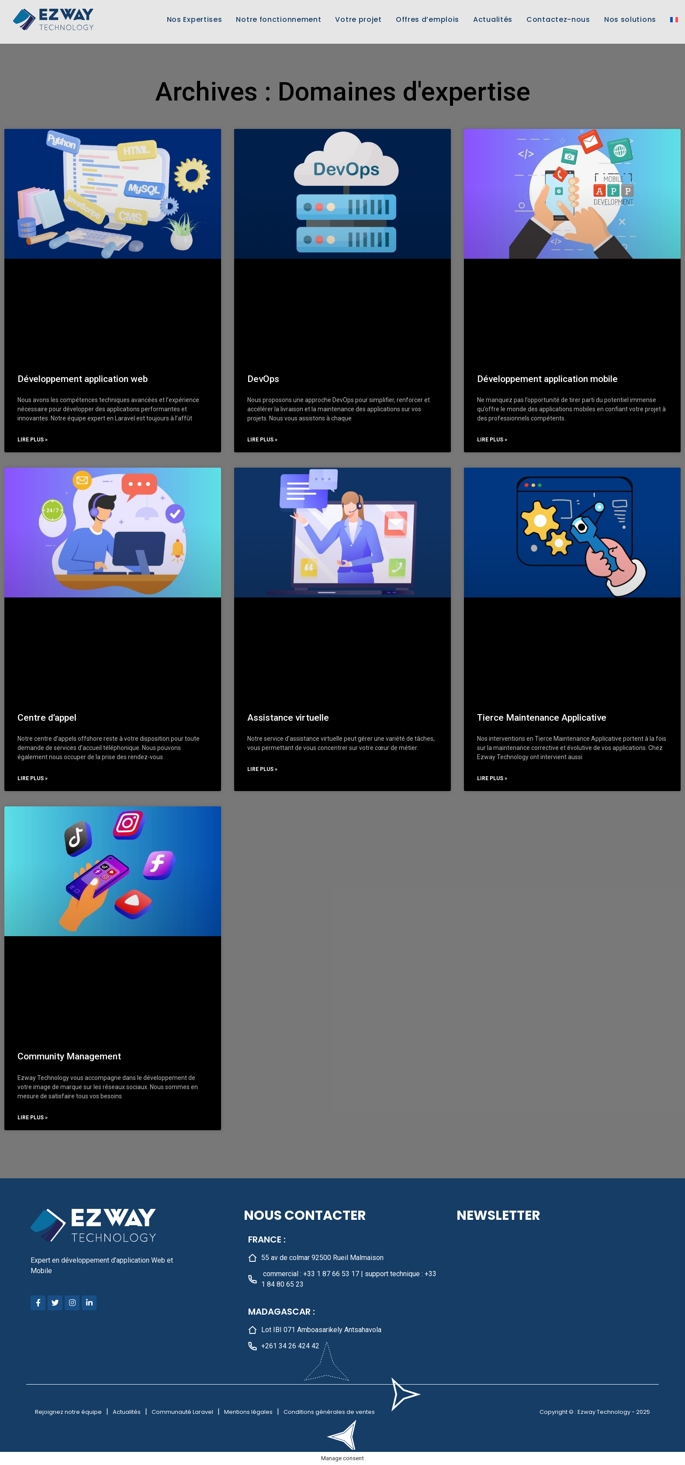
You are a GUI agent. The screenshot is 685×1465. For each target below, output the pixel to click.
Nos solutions (630, 19)
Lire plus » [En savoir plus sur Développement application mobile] (492, 440)
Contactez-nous (558, 19)
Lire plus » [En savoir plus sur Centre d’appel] (32, 778)
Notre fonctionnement (278, 19)
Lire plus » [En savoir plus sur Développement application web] (32, 440)
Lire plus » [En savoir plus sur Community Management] (32, 1117)
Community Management (69, 1056)
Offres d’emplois (427, 19)
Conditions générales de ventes (329, 1412)
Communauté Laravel (182, 1412)
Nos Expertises (194, 19)
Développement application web (82, 379)
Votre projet (358, 19)
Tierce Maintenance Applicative (541, 717)
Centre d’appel (46, 717)
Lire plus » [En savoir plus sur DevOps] (262, 440)
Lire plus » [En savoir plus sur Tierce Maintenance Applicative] (492, 778)
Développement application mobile (547, 379)
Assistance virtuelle (288, 717)
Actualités (492, 19)
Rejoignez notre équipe (68, 1412)
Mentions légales (248, 1412)
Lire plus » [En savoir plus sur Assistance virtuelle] (262, 769)
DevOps (263, 379)
